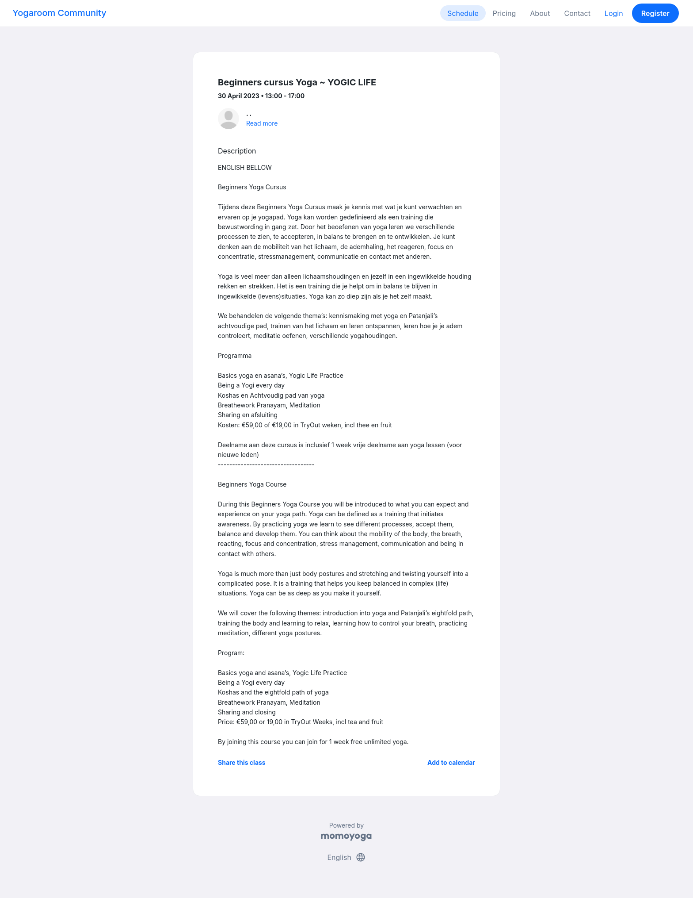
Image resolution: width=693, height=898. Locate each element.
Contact (577, 13)
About (540, 13)
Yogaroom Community (59, 13)
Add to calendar (451, 762)
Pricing (504, 13)
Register (655, 13)
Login (614, 13)
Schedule (463, 13)
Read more (262, 123)
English (346, 857)
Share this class (242, 762)
